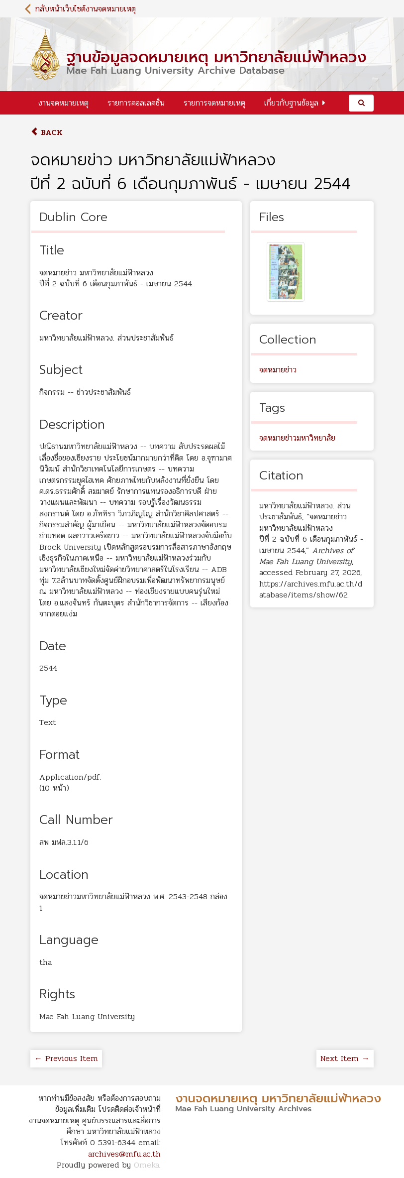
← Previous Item (66, 1058)
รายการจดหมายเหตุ (214, 103)
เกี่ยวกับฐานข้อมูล (291, 103)
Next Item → (345, 1058)
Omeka (146, 1165)
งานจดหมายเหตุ (63, 103)
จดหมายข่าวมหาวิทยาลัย (297, 438)
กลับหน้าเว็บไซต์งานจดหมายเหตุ (85, 8)
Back (46, 132)
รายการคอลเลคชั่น (136, 103)
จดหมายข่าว (278, 369)
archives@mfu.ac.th (124, 1154)
